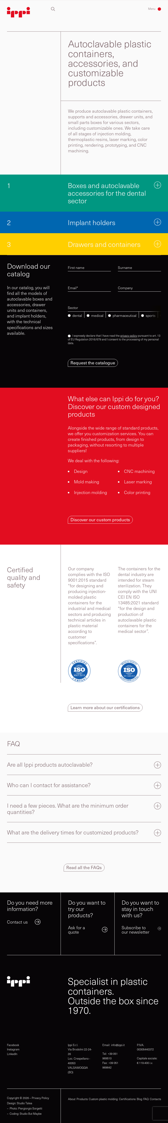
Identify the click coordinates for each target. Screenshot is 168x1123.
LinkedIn (12, 1054)
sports (151, 315)
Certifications (127, 1099)
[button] (53, 9)
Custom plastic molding (103, 1099)
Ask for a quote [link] (76, 929)
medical (97, 315)
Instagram (13, 1049)
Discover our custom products (100, 519)
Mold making (86, 481)
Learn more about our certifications (105, 707)
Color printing (137, 492)
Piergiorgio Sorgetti (30, 1108)
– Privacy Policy (39, 1098)
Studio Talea (24, 1103)
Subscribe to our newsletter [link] (135, 929)
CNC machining (139, 471)
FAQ (146, 1099)
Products (82, 1099)
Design (81, 471)
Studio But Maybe (31, 1114)
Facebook (13, 1045)
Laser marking (138, 481)
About (71, 1099)
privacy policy (128, 336)
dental (77, 315)
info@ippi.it (118, 1045)
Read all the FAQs (84, 867)
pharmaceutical (124, 315)
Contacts (155, 1099)
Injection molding (90, 492)
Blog (139, 1099)
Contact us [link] (17, 922)
